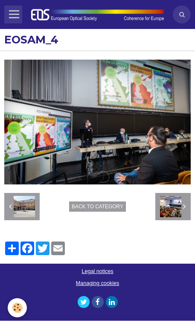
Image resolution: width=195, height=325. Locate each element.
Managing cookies (97, 283)
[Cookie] (17, 307)
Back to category (97, 207)
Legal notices (97, 271)
